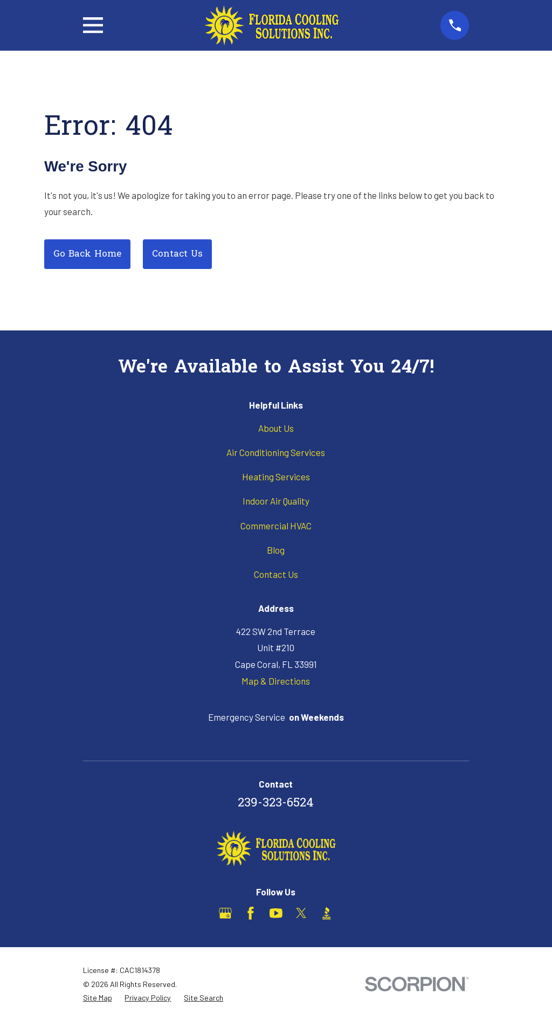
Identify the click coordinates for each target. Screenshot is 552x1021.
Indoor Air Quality (276, 500)
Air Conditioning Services (275, 452)
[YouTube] (276, 913)
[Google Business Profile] (225, 913)
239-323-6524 (276, 803)
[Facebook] (250, 913)
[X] (301, 913)
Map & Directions (276, 680)
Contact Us (177, 254)
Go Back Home (87, 254)
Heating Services (276, 476)
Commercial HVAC (276, 525)
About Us (276, 428)
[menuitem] (97, 998)
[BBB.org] (326, 913)
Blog (276, 549)
